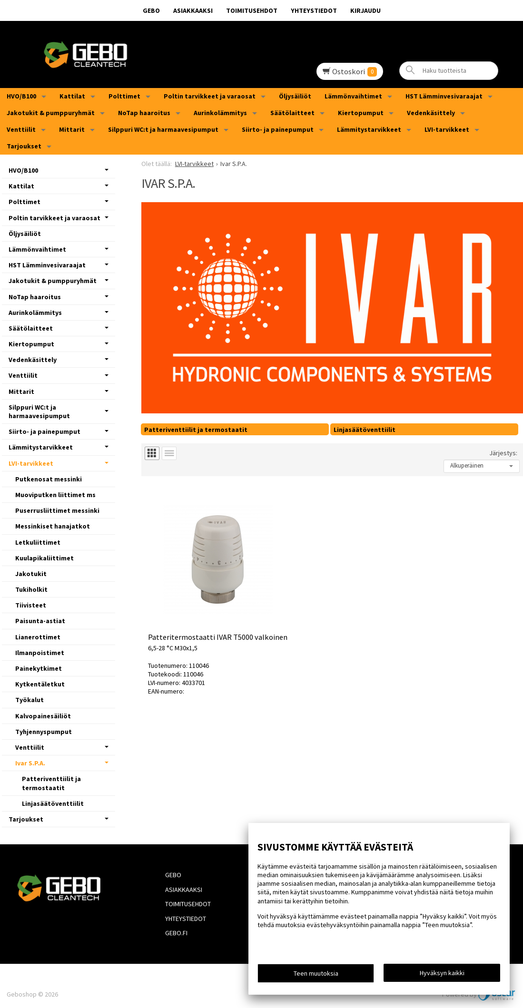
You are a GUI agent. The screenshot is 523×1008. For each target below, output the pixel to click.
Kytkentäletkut (40, 684)
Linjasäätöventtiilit (364, 429)
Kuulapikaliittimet (44, 558)
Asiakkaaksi (193, 10)
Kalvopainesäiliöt (43, 716)
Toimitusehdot (251, 10)
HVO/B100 (21, 96)
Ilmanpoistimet (39, 652)
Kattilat (72, 96)
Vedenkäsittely (431, 112)
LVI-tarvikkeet (446, 129)
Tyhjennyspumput (43, 731)
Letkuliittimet (37, 542)
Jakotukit (31, 573)
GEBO (151, 10)
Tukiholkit (31, 589)
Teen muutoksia (316, 975)
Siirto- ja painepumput (278, 129)
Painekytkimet (38, 668)
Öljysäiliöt (295, 96)
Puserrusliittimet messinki (57, 510)
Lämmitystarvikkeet (369, 129)
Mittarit (72, 129)
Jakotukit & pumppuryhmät (51, 112)
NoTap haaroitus (144, 112)
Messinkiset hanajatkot (52, 526)
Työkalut (29, 699)
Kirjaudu (365, 10)
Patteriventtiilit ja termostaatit (195, 429)
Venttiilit (21, 129)
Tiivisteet (30, 605)
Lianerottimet (37, 637)
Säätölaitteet (292, 112)
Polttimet (124, 96)
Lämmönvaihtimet (353, 96)
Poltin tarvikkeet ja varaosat (210, 96)
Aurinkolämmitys (220, 112)
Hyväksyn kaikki (442, 975)
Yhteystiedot (314, 10)
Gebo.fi (170, 918)
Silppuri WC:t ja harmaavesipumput (163, 129)
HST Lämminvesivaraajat (444, 96)
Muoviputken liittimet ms (55, 494)
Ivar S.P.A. (30, 763)
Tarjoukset (24, 146)
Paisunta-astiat (40, 621)
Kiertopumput (361, 112)
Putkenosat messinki (48, 479)
